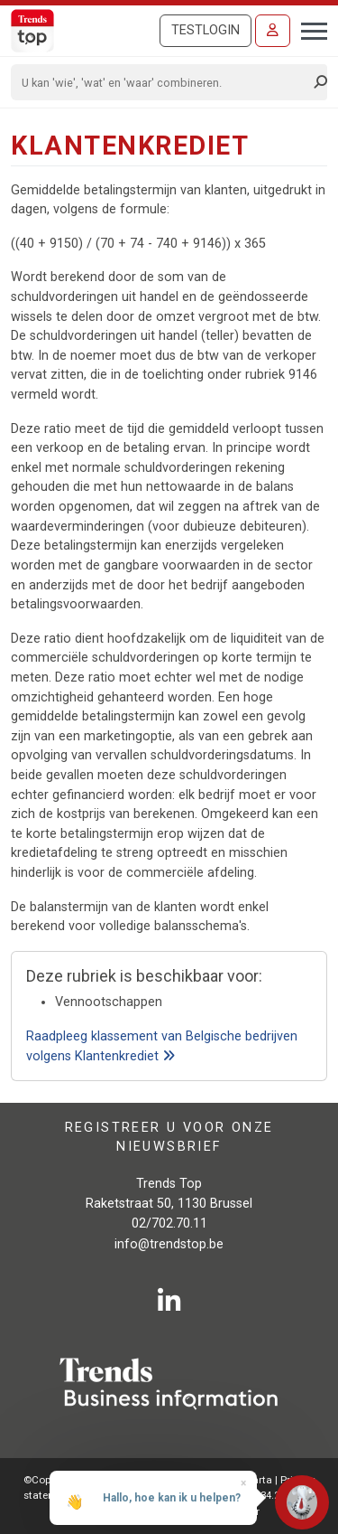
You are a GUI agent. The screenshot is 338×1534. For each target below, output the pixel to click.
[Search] (163, 82)
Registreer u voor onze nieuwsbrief (169, 1136)
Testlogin (205, 30)
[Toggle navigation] (308, 28)
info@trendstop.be (169, 1244)
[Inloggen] (272, 30)
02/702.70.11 (169, 1223)
